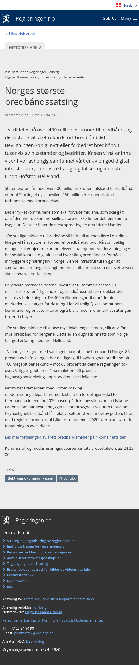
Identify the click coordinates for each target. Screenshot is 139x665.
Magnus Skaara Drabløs (43, 612)
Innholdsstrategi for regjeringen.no (35, 546)
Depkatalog (35, 641)
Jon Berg (40, 607)
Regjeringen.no (34, 18)
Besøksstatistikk (20, 575)
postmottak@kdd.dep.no (34, 633)
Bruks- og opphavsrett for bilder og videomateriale (48, 569)
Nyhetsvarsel (17, 581)
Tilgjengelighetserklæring (27, 563)
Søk (106, 18)
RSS (10, 586)
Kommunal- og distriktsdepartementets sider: (59, 599)
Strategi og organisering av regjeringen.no (41, 540)
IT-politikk (67, 478)
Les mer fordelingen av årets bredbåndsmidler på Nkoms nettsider (65, 437)
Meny (126, 18)
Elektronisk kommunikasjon (30, 478)
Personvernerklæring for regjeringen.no (39, 552)
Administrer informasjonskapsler (34, 558)
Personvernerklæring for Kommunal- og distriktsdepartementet (52, 620)
